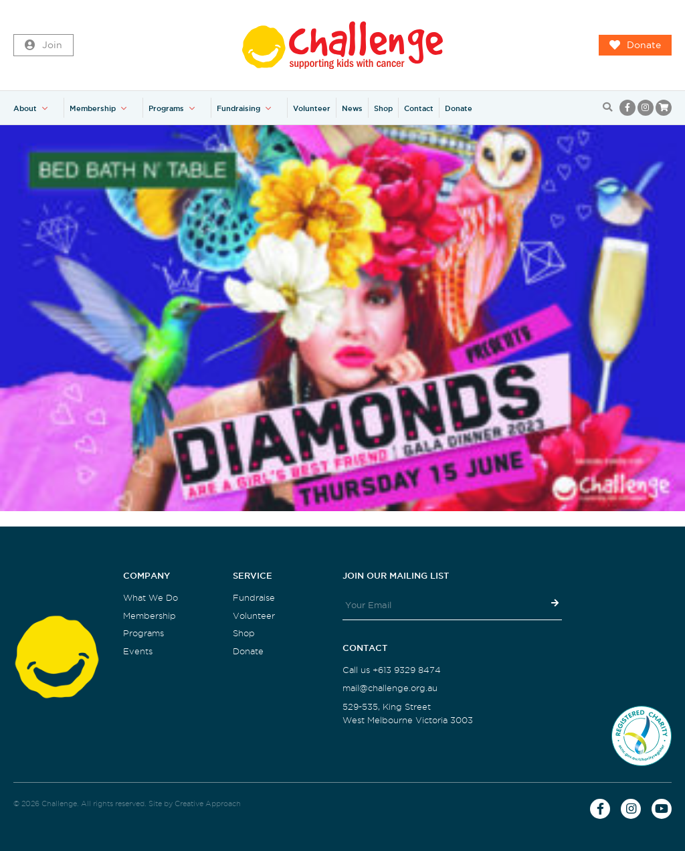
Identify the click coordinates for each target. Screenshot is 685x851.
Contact (418, 108)
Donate (635, 45)
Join (43, 45)
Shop (383, 108)
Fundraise (254, 597)
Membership (93, 108)
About (25, 108)
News (352, 108)
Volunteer (311, 108)
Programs (166, 108)
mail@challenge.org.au (389, 688)
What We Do (150, 597)
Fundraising (238, 108)
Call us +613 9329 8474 (391, 670)
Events (138, 651)
